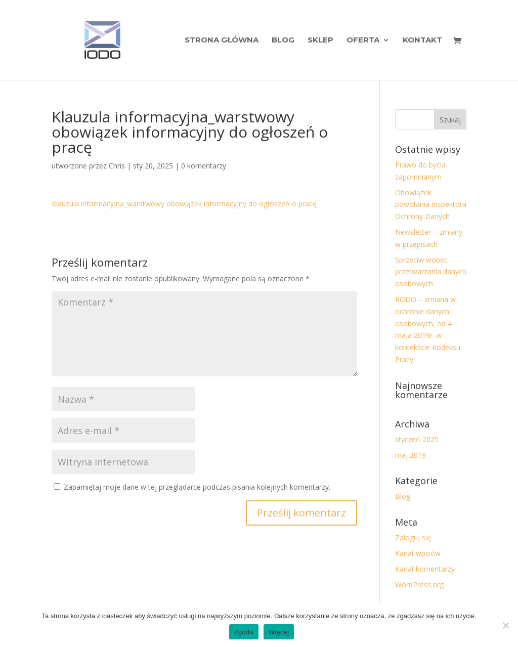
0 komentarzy (203, 165)
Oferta (363, 40)
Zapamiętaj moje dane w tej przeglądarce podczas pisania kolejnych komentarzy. (197, 487)
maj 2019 (410, 455)
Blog (283, 40)
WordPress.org (419, 584)
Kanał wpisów (418, 553)
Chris (117, 165)
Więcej (279, 632)
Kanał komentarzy (425, 569)
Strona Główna (221, 40)
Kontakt (422, 40)
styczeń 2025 (417, 439)
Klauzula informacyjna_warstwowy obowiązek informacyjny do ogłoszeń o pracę (184, 203)
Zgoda (243, 632)
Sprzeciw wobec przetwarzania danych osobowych (430, 272)
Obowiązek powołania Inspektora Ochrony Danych (430, 205)
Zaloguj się (413, 537)
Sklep (320, 40)
